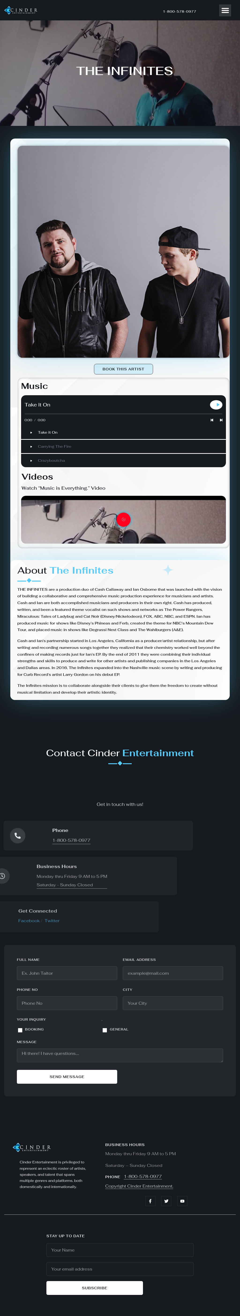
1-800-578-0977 (179, 11)
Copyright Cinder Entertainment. (139, 1186)
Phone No (27, 990)
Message (27, 1042)
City (127, 990)
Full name (28, 960)
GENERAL (119, 1029)
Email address (139, 960)
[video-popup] (123, 520)
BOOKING (34, 1029)
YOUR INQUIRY (31, 1019)
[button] (225, 10)
